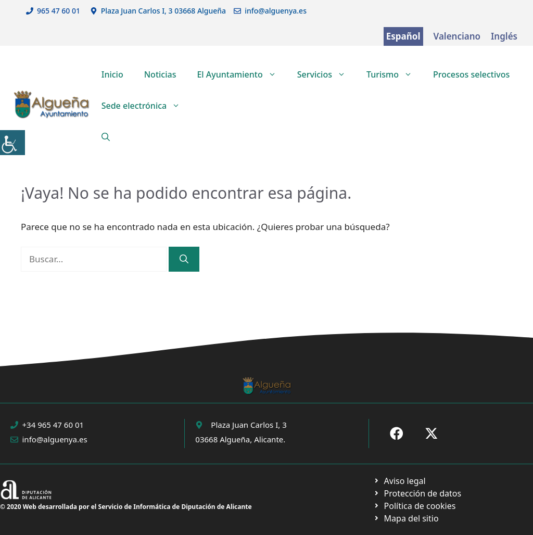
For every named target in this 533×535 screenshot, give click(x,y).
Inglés (504, 36)
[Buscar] (184, 259)
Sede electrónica (146, 105)
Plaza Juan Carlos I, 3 (248, 424)
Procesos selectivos (471, 74)
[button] (105, 136)
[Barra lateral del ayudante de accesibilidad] (12, 142)
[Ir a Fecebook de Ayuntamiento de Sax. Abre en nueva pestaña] (396, 433)
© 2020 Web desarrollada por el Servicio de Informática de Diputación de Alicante (126, 506)
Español (403, 36)
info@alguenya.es (276, 11)
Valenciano (457, 36)
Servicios (326, 74)
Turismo (394, 74)
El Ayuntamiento (241, 74)
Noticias (160, 74)
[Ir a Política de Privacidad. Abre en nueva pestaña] (399, 481)
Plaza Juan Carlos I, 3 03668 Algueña (163, 11)
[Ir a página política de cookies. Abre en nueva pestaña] (417, 493)
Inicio (112, 74)
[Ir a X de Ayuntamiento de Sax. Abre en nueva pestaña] (431, 433)
